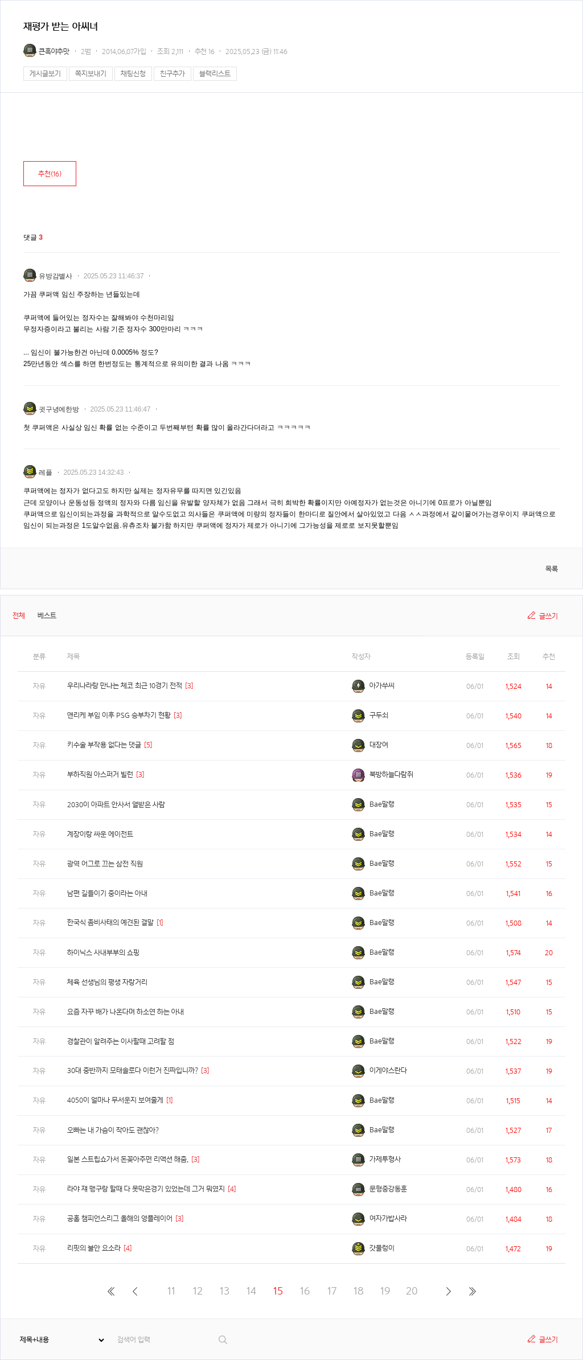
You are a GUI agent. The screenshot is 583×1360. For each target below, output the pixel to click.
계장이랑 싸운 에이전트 (100, 834)
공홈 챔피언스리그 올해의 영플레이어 (120, 1218)
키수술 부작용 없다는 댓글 (104, 745)
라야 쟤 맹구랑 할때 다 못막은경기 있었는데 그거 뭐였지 (146, 1189)
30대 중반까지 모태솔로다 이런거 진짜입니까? (132, 1070)
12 (198, 1291)
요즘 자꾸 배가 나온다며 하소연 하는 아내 (125, 1012)
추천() (49, 174)
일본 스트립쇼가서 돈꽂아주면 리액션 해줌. (127, 1159)
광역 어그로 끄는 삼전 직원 (105, 864)
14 (251, 1291)
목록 (551, 569)
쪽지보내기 (90, 73)
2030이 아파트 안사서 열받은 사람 (116, 804)
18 (359, 1291)
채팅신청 (133, 73)
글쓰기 (548, 616)
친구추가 (172, 73)
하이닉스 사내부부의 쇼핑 (103, 952)
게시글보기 (45, 73)
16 (305, 1291)
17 (331, 1291)
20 (412, 1291)
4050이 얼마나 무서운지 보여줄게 (115, 1100)
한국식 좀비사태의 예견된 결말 (110, 922)
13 (224, 1291)
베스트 (47, 615)
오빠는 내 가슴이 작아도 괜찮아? (113, 1130)
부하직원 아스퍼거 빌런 (100, 774)
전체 (19, 615)
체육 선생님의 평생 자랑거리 (107, 982)
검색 (223, 1339)
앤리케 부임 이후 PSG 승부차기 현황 (119, 715)
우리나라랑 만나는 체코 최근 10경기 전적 (124, 685)
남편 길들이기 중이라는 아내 (107, 893)
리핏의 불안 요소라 (94, 1248)
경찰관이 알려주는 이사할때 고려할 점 (120, 1041)
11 (171, 1291)
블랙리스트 (215, 73)
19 (385, 1291)
